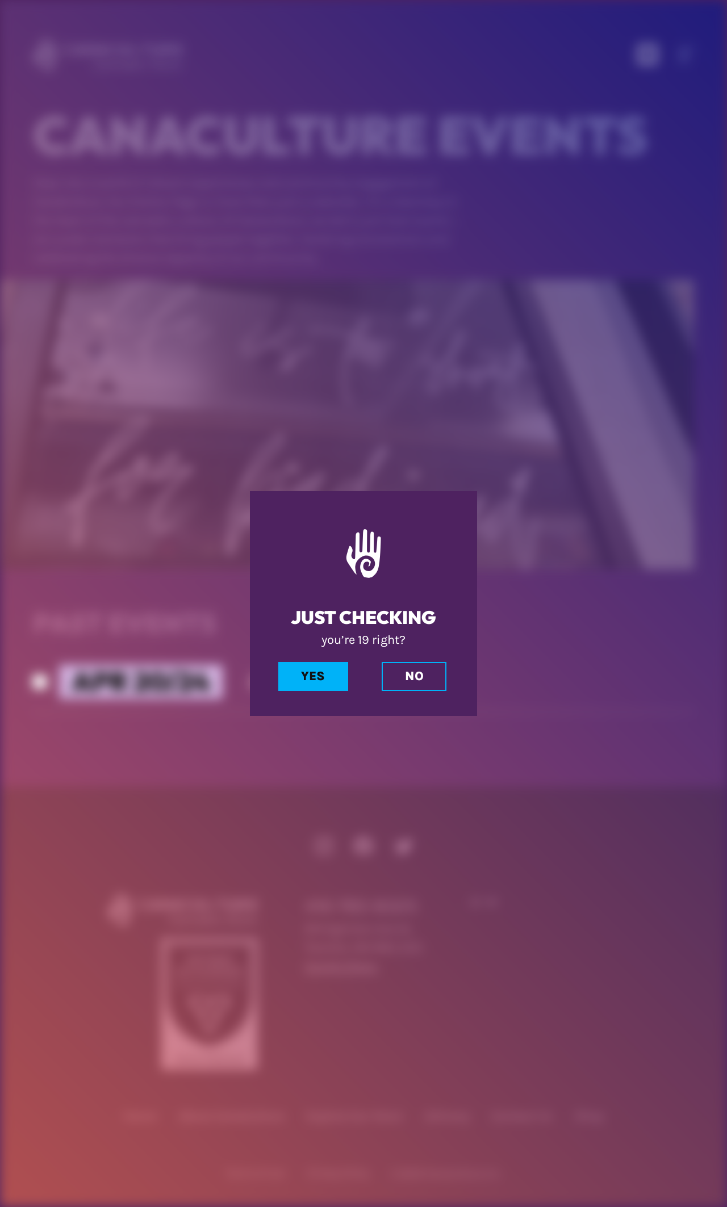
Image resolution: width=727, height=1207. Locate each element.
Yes (313, 676)
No (414, 676)
